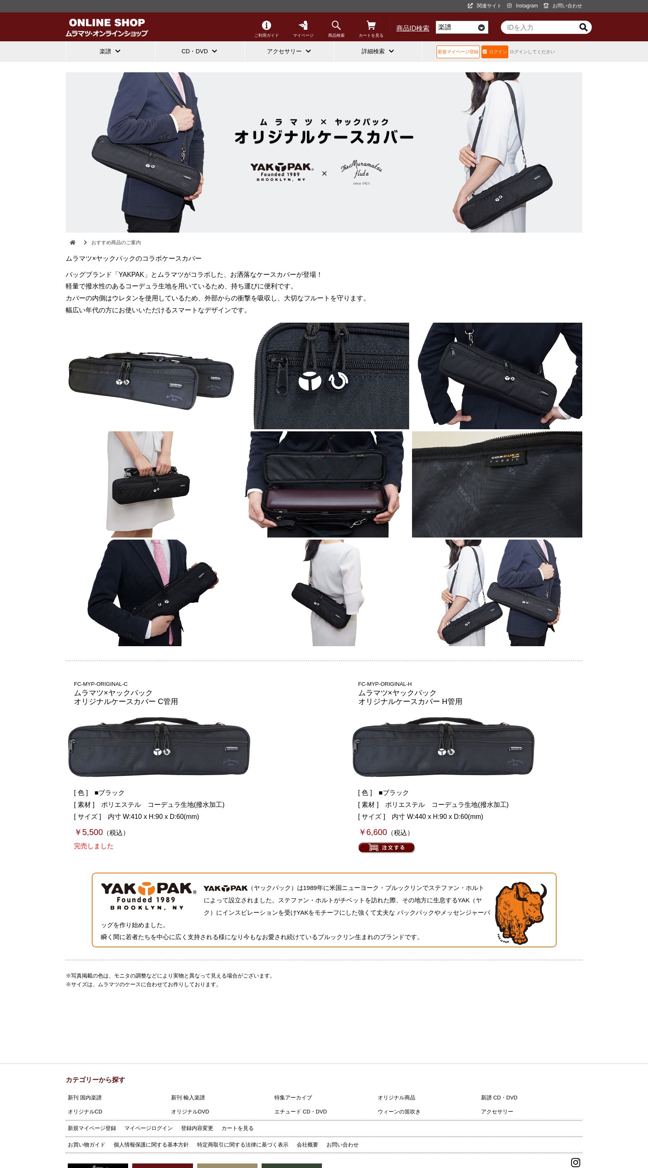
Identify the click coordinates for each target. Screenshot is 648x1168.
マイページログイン (148, 1128)
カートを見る (371, 29)
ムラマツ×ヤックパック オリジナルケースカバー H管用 (410, 697)
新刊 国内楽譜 (85, 1097)
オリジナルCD (85, 1112)
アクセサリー (497, 1112)
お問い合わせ (562, 6)
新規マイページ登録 (458, 51)
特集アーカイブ (293, 1097)
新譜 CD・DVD (499, 1097)
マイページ (303, 29)
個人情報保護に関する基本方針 (151, 1145)
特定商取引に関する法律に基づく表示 (242, 1145)
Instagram (522, 6)
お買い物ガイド (86, 1145)
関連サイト (485, 6)
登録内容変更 (197, 1128)
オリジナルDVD (190, 1112)
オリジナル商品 (396, 1097)
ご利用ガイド (266, 29)
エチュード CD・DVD (300, 1112)
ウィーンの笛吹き (399, 1112)
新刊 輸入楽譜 (188, 1097)
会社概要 (307, 1145)
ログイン (495, 51)
